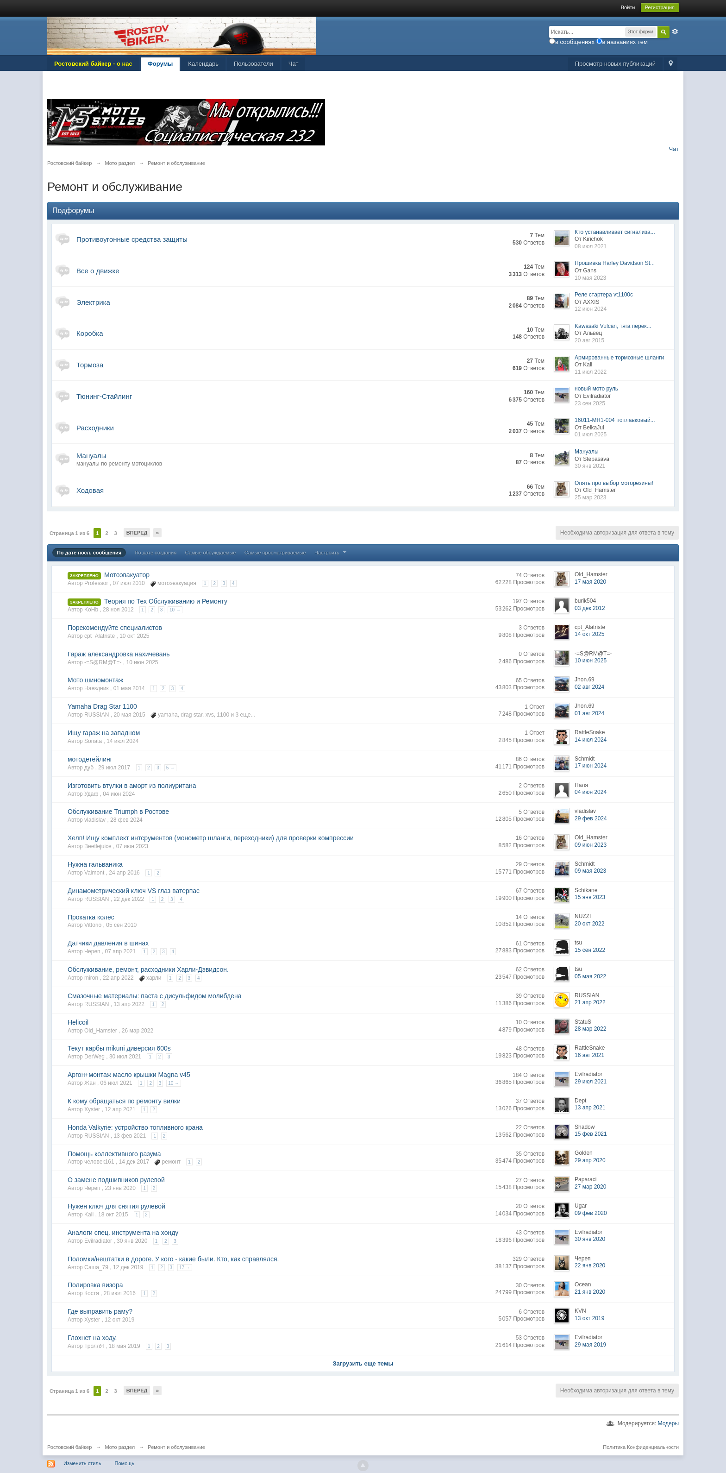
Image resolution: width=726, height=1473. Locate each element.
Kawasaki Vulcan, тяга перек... (613, 326)
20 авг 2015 (589, 340)
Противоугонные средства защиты (132, 239)
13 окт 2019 (589, 1318)
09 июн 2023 (591, 845)
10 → (175, 609)
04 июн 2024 (591, 792)
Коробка (89, 333)
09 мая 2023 (590, 871)
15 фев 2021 (591, 1134)
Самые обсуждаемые (210, 552)
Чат (293, 63)
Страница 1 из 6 (69, 533)
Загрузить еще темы (362, 1363)
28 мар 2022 (590, 1029)
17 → (184, 1267)
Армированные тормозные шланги (619, 357)
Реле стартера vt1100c (604, 294)
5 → (170, 767)
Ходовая (90, 490)
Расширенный (675, 31)
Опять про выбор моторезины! (614, 483)
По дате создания (156, 552)
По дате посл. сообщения (89, 552)
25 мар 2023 (590, 497)
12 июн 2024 (591, 309)
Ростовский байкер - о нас (93, 63)
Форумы (160, 63)
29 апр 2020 (590, 1160)
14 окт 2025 (589, 634)
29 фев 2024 (591, 818)
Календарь (203, 63)
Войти (628, 7)
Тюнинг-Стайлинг (104, 396)
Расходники (95, 428)
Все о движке (97, 271)
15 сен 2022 (590, 950)
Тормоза (89, 365)
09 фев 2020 (591, 1213)
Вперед (137, 532)
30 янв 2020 (590, 1239)
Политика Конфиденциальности (641, 1447)
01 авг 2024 (589, 713)
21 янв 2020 (590, 1292)
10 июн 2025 (591, 660)
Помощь (125, 1463)
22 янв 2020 (590, 1265)
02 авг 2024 (589, 687)
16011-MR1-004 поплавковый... (615, 420)
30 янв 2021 (590, 466)
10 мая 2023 (590, 278)
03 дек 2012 (590, 608)
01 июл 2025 (591, 434)
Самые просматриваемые (275, 552)
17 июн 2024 (591, 765)
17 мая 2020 (590, 582)
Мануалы (91, 456)
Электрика (93, 302)
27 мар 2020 (590, 1186)
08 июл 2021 (591, 246)
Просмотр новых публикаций (615, 63)
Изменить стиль (82, 1463)
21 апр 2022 (590, 1002)
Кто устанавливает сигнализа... (615, 232)
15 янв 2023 (590, 897)
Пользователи (253, 63)
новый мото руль (596, 388)
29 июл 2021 (591, 1081)
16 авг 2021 (589, 1055)
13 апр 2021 (590, 1107)
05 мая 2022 (590, 976)
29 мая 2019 (590, 1344)
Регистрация (660, 7)
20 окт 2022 (589, 923)
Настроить (331, 552)
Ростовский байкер (69, 1447)
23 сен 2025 (590, 403)
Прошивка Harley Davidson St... (615, 263)
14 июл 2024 (591, 739)
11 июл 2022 (591, 372)
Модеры (668, 1423)
